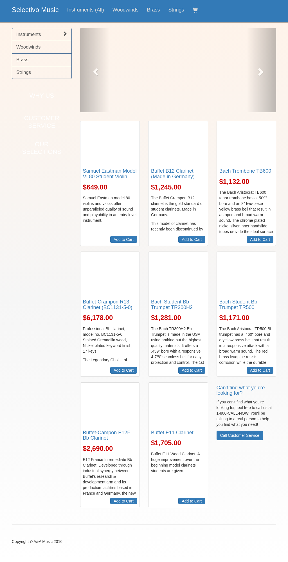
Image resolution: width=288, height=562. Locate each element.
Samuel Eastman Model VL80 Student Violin (110, 173)
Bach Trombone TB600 (245, 171)
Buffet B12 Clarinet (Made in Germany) (173, 173)
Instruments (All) (85, 10)
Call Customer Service (239, 435)
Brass (153, 10)
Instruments (41, 34)
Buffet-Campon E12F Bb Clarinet (106, 435)
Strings (176, 10)
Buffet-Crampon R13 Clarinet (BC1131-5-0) (107, 304)
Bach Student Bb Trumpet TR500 (238, 304)
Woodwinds (125, 10)
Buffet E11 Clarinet (172, 432)
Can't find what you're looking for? (241, 390)
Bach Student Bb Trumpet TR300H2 (172, 304)
